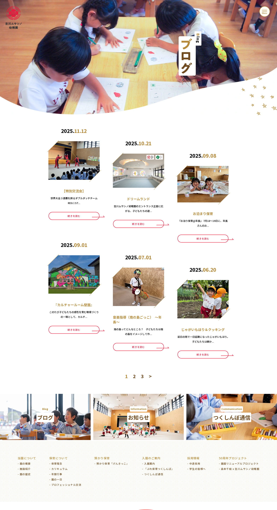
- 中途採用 (193, 463)
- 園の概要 (24, 463)
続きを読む (74, 216)
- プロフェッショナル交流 (65, 484)
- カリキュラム (58, 469)
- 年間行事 (55, 474)
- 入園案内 (148, 463)
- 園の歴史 (24, 474)
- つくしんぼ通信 (152, 474)
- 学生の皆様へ (196, 469)
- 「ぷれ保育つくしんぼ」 (158, 469)
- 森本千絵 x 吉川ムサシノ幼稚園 (239, 469)
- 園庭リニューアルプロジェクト (239, 463)
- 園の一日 (55, 479)
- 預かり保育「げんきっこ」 (111, 463)
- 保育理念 (55, 463)
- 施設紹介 (24, 469)
